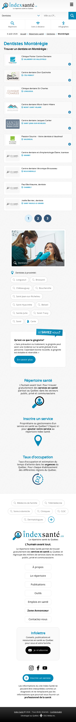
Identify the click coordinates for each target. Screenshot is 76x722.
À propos (38, 567)
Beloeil (44, 304)
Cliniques (45, 511)
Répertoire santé (36, 34)
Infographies (63, 24)
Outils (38, 593)
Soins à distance (37, 24)
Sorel (18, 321)
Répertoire (12, 24)
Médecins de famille (27, 502)
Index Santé (19, 712)
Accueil (23, 34)
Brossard (40, 279)
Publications (38, 584)
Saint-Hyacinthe (24, 304)
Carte (33, 321)
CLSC (63, 511)
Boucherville (45, 288)
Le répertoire (38, 575)
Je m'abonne (41, 650)
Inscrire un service (40, 678)
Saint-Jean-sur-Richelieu (28, 296)
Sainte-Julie (22, 313)
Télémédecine (55, 502)
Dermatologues (35, 519)
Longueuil (21, 279)
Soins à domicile (22, 511)
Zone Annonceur (38, 610)
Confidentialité (56, 712)
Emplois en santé (38, 602)
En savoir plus (25, 359)
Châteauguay (23, 288)
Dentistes (51, 34)
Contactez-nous (38, 619)
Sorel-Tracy (42, 313)
